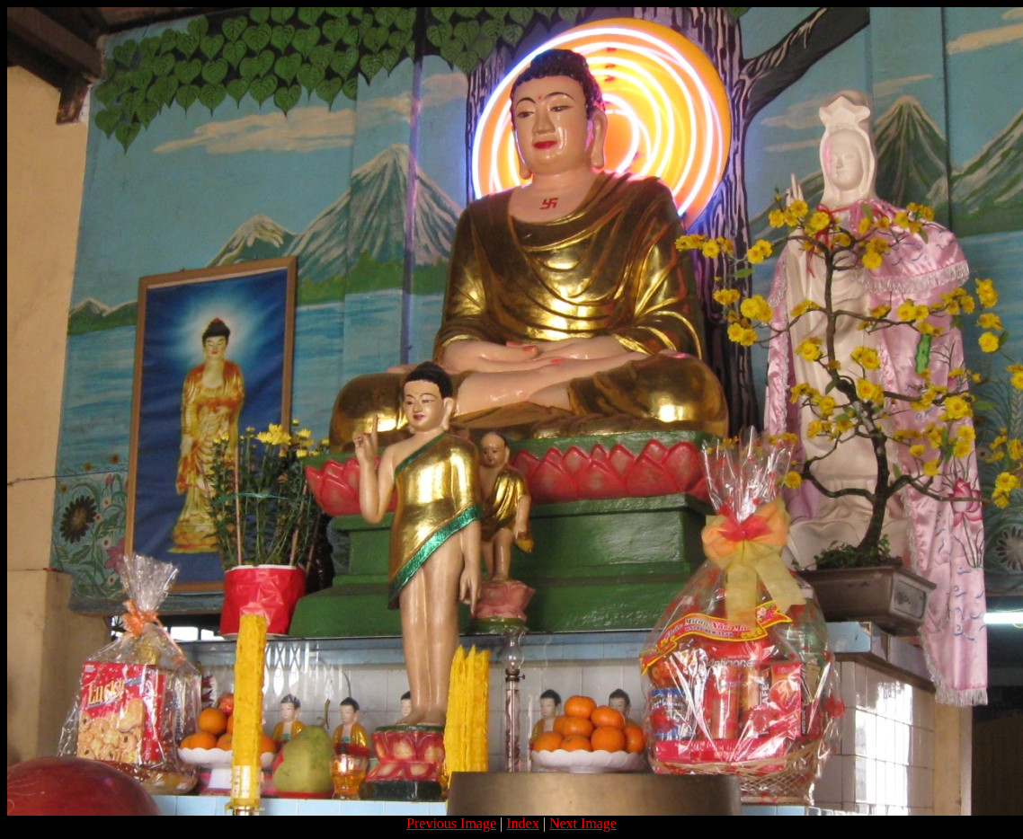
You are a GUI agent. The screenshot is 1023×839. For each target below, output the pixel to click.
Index (522, 823)
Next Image (583, 823)
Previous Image (451, 823)
